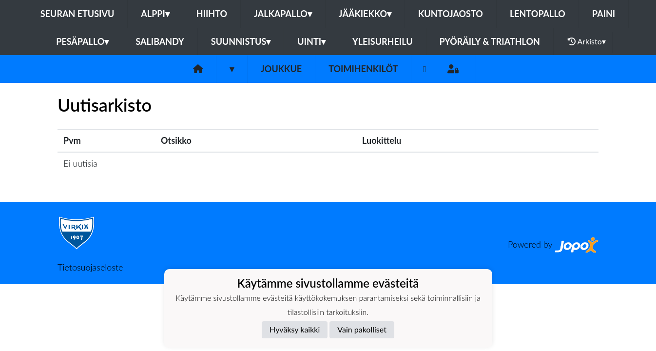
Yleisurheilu (382, 41)
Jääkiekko (365, 13)
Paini (603, 13)
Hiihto (211, 13)
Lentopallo (537, 13)
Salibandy (159, 41)
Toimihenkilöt (363, 68)
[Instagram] (424, 69)
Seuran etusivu (77, 13)
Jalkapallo (283, 13)
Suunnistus (241, 41)
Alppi (155, 13)
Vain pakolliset (361, 329)
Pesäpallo (82, 41)
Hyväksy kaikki (295, 329)
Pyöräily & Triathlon (490, 41)
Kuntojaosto (450, 13)
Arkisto (587, 41)
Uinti (311, 41)
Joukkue (281, 68)
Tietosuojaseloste (90, 267)
